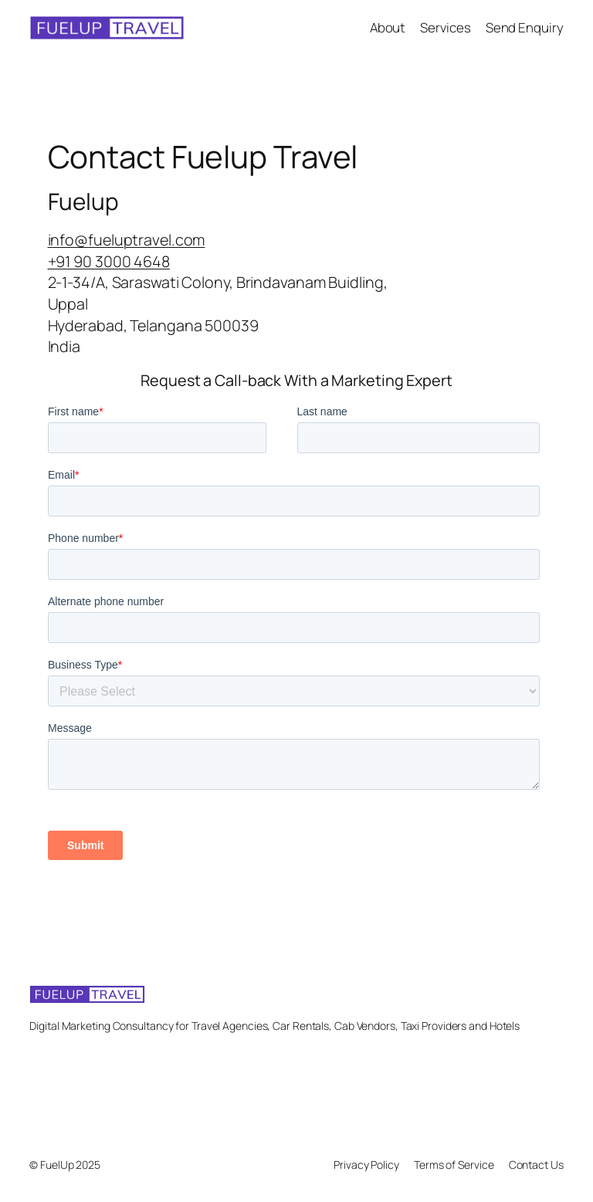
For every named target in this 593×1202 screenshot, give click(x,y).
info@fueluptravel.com (126, 239)
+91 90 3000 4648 (109, 261)
